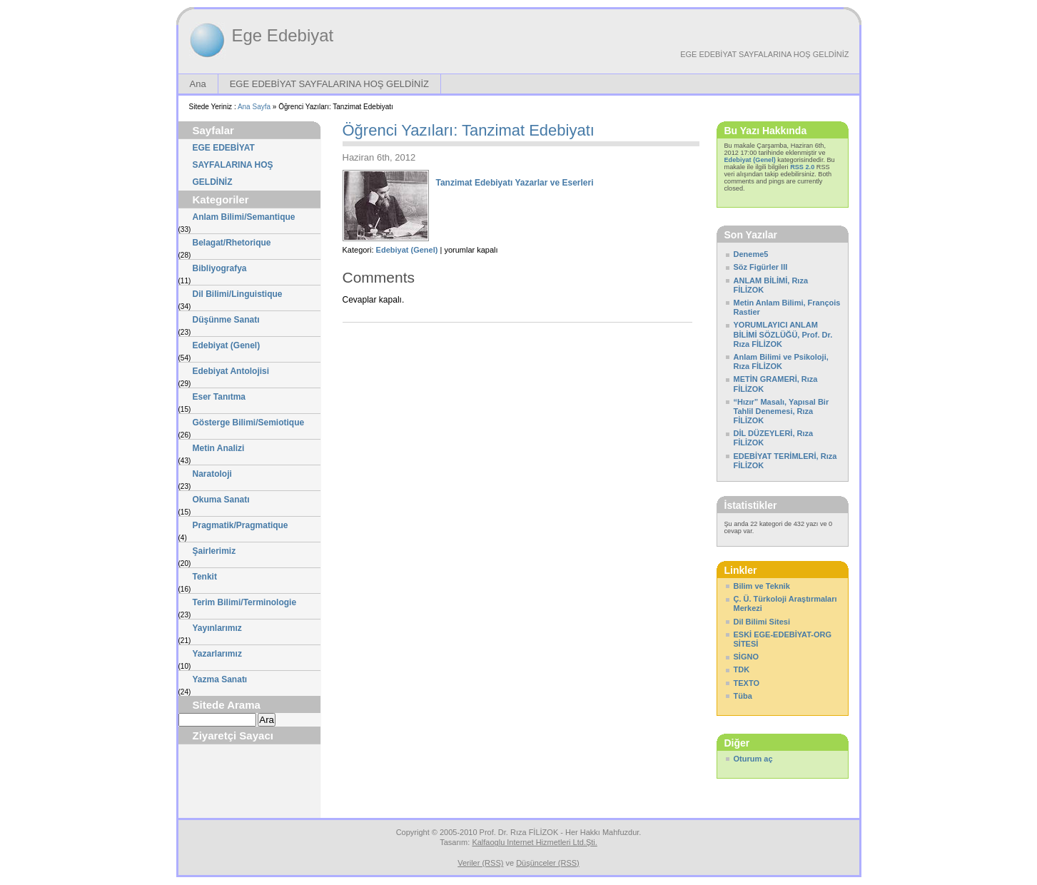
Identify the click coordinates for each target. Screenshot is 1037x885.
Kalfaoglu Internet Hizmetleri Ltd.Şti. (534, 842)
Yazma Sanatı (220, 679)
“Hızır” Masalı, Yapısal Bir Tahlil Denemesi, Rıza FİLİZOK (781, 411)
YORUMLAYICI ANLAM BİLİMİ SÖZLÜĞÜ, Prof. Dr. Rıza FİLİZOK (783, 334)
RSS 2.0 (802, 167)
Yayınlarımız (217, 628)
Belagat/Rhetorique (232, 243)
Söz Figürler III (761, 267)
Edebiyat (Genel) (226, 345)
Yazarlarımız (217, 654)
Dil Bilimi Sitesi (762, 621)
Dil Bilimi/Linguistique (238, 294)
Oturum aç (753, 758)
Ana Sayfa (254, 107)
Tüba (743, 696)
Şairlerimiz (214, 551)
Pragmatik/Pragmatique (240, 525)
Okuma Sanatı (221, 500)
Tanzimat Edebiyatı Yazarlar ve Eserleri (515, 183)
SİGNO (746, 656)
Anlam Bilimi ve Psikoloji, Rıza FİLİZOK (781, 361)
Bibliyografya (220, 268)
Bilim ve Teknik (762, 586)
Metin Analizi (219, 448)
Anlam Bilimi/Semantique (244, 217)
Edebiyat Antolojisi (231, 371)
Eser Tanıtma (219, 397)
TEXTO (746, 683)
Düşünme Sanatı (226, 320)
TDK (742, 669)
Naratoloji (212, 474)
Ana (198, 84)
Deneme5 (751, 254)
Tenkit (205, 577)
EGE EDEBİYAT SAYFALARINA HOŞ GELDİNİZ (764, 54)
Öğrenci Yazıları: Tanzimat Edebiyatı (469, 130)
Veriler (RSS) (480, 863)
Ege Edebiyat (283, 35)
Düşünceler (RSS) (548, 863)
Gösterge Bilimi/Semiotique (249, 423)
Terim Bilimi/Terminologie (245, 602)
